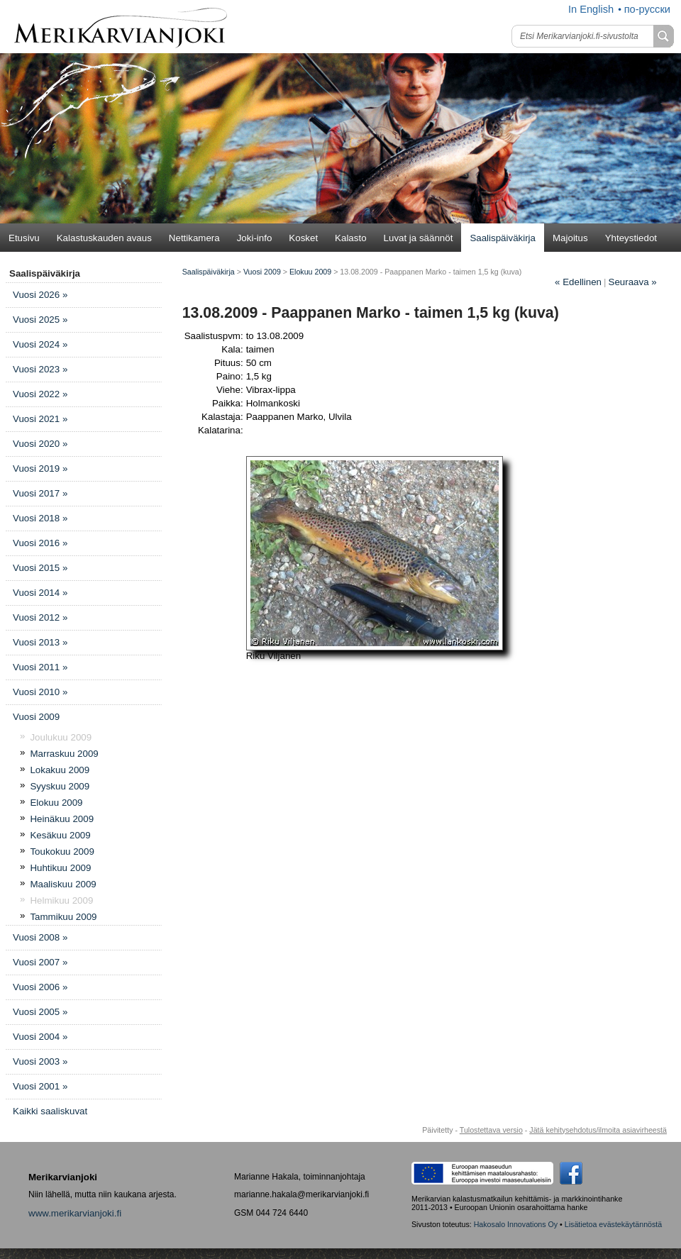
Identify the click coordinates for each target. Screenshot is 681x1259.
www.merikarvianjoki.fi (74, 1213)
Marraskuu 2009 (64, 753)
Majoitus (570, 238)
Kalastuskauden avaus (104, 238)
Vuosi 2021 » (40, 419)
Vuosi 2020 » (40, 443)
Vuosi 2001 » (40, 1086)
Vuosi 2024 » (40, 344)
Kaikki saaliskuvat (50, 1111)
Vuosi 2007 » (40, 962)
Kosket (303, 238)
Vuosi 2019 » (40, 468)
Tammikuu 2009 (63, 916)
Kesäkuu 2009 (60, 835)
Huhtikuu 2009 (60, 868)
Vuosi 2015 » (40, 567)
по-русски (647, 9)
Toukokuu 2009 (62, 851)
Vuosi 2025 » (40, 319)
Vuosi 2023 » (40, 369)
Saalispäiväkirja (503, 238)
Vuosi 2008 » (40, 937)
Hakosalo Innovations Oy (516, 1224)
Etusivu (24, 238)
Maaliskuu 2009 (63, 884)
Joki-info (254, 238)
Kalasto (350, 238)
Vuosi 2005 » (40, 1011)
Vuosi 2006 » (40, 987)
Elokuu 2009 (56, 802)
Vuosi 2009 (36, 716)
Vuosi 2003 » (40, 1061)
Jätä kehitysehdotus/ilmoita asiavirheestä (598, 1130)
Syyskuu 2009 (59, 786)
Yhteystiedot (631, 238)
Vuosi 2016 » (40, 543)
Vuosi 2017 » (40, 493)
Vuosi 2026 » (40, 294)
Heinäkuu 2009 (62, 819)
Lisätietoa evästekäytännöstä (613, 1224)
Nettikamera (194, 238)
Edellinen (578, 282)
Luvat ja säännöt (418, 238)
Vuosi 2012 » (40, 617)
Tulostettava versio (491, 1130)
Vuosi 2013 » (40, 642)
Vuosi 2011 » (40, 667)
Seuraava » (633, 282)
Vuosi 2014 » (40, 592)
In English (591, 9)
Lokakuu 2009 (59, 770)
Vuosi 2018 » (40, 518)
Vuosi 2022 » (40, 394)
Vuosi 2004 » (40, 1036)
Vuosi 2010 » (40, 692)
